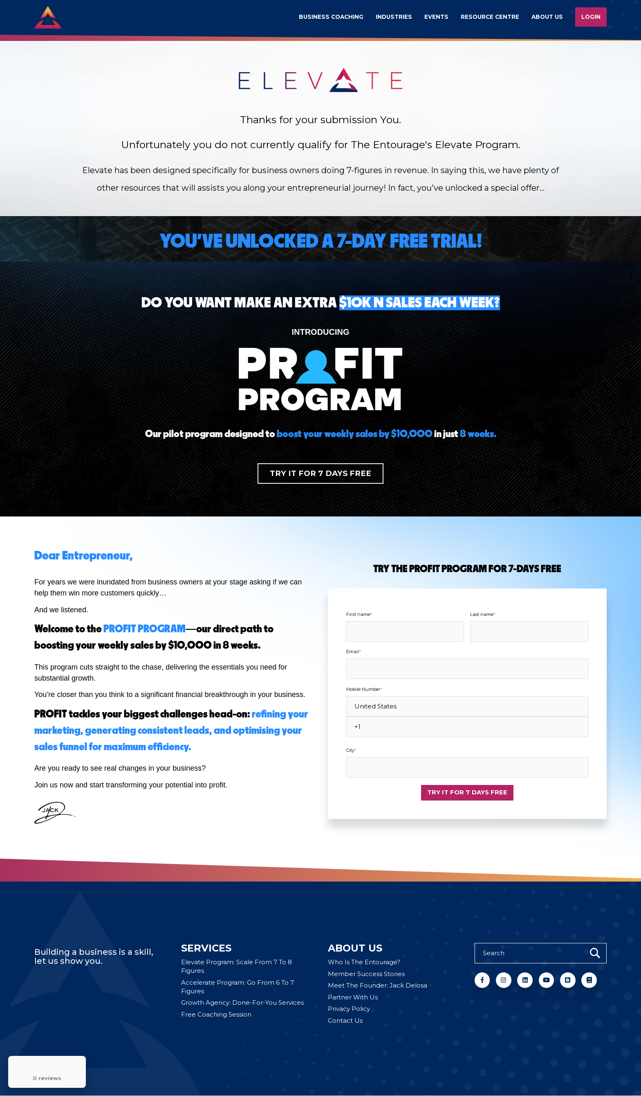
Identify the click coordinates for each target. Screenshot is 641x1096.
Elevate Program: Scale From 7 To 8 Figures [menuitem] (236, 967)
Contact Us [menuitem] (345, 1021)
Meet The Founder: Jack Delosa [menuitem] (377, 986)
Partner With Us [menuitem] (353, 997)
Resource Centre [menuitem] (490, 17)
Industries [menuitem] (394, 17)
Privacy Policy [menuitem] (349, 1009)
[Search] (541, 953)
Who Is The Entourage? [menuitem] (364, 963)
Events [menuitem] (436, 17)
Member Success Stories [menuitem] (366, 974)
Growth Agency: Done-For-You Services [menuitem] (242, 1003)
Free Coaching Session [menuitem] (216, 1015)
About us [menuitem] (547, 17)
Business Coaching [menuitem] (331, 17)
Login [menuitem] (591, 17)
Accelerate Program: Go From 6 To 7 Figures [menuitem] (237, 987)
